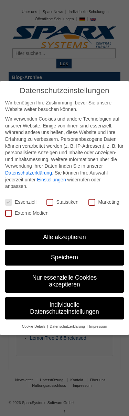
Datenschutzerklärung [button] (68, 326)
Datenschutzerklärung (28, 173)
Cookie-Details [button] (34, 326)
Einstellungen (51, 179)
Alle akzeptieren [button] (64, 237)
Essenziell (20, 202)
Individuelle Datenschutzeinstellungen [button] (64, 308)
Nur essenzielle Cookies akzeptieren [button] (64, 281)
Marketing (103, 202)
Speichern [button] (64, 257)
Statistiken (62, 202)
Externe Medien (27, 213)
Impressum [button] (98, 326)
